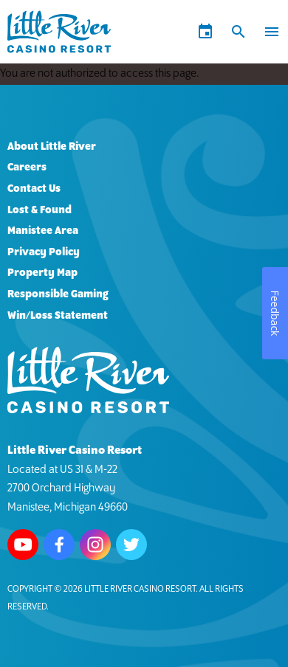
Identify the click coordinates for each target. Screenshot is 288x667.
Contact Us (34, 189)
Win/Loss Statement (57, 316)
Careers (27, 167)
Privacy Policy (43, 252)
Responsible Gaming (58, 294)
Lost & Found (39, 210)
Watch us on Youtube (22, 544)
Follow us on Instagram (95, 544)
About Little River (51, 147)
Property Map (42, 273)
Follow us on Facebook (59, 544)
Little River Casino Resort (140, 589)
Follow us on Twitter (131, 544)
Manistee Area (42, 231)
